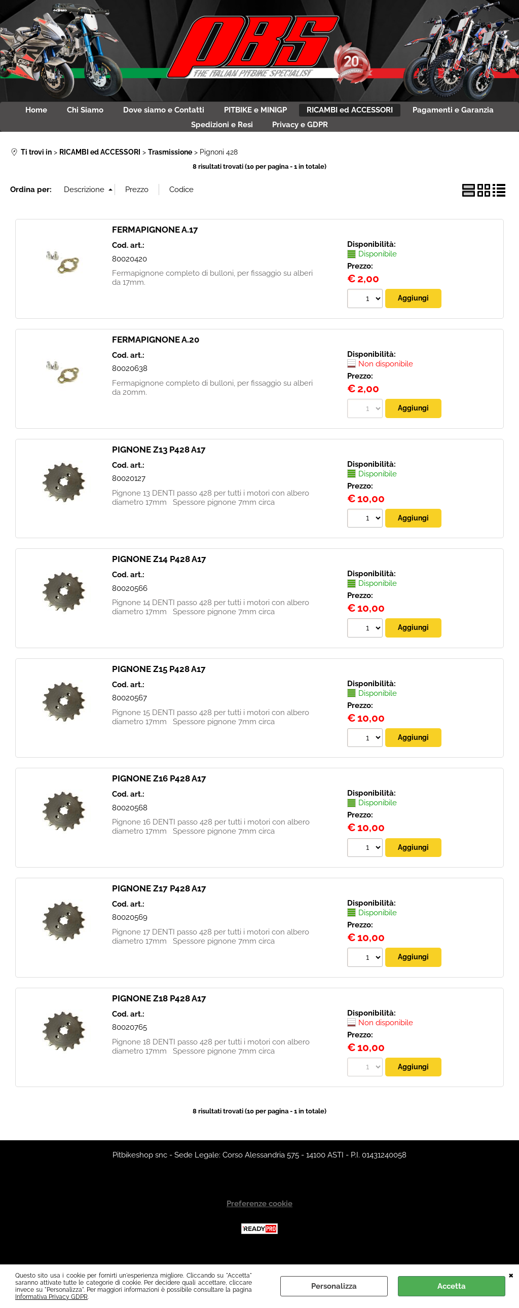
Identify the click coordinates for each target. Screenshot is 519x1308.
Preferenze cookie (259, 1222)
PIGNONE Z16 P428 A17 (159, 796)
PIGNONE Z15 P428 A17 (159, 685)
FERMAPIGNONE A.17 (155, 244)
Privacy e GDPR (361, 135)
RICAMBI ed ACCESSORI (422, 113)
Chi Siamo (125, 113)
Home (66, 113)
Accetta (451, 1286)
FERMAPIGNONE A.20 (155, 354)
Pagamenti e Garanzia (170, 135)
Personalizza (334, 1286)
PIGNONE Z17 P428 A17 (159, 906)
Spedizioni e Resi (272, 135)
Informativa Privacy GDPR (51, 1296)
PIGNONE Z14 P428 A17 (159, 575)
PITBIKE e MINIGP (316, 113)
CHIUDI (511, 1274)
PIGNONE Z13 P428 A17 (159, 465)
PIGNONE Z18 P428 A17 (159, 1016)
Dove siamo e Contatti (214, 113)
